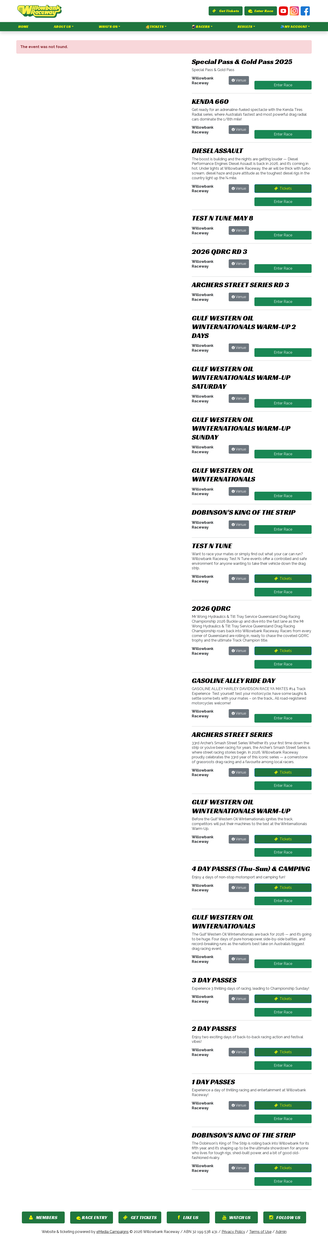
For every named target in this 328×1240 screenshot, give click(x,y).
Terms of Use (260, 1232)
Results (245, 26)
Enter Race (260, 10)
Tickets (155, 26)
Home (23, 26)
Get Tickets (225, 10)
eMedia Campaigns (112, 1232)
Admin (281, 1232)
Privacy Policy (233, 1232)
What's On (108, 26)
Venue (241, 80)
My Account (293, 26)
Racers (201, 26)
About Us (62, 26)
